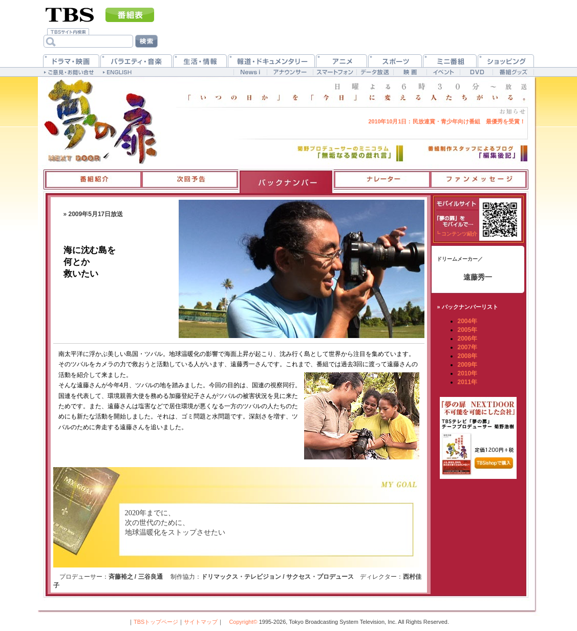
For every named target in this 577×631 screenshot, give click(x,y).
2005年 (468, 329)
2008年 (468, 356)
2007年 (468, 347)
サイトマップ (201, 622)
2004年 (468, 321)
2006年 (468, 338)
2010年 (468, 373)
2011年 (468, 382)
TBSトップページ (156, 622)
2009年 (468, 364)
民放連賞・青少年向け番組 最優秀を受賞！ (446, 121)
